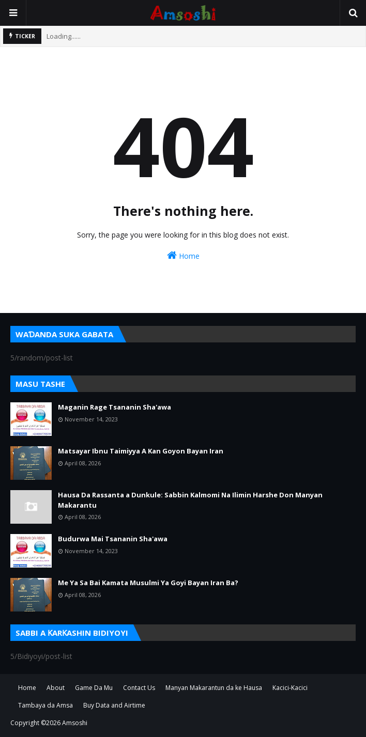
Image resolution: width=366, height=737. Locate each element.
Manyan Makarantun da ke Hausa (213, 687)
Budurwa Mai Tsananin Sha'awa (112, 538)
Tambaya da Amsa (45, 705)
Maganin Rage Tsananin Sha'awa (114, 407)
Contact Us (139, 687)
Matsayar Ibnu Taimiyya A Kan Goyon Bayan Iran (140, 451)
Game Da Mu (94, 687)
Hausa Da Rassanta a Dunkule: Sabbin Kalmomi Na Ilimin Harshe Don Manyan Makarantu (190, 500)
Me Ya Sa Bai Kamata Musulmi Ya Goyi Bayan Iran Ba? (148, 582)
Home (183, 255)
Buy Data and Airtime (114, 705)
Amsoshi (74, 722)
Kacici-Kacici (290, 687)
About (56, 687)
